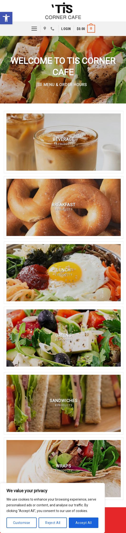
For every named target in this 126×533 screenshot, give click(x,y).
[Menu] (34, 28)
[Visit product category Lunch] (63, 272)
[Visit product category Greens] (63, 338)
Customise (21, 523)
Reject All (52, 523)
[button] (6, 18)
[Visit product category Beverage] (63, 142)
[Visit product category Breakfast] (63, 207)
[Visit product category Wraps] (63, 468)
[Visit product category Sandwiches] (63, 403)
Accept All (84, 523)
